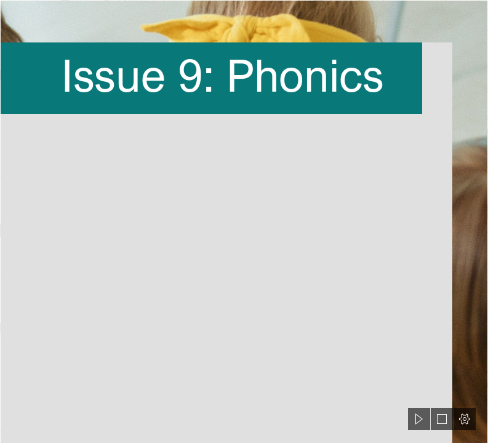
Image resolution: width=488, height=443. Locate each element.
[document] (244, 221)
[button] (419, 419)
